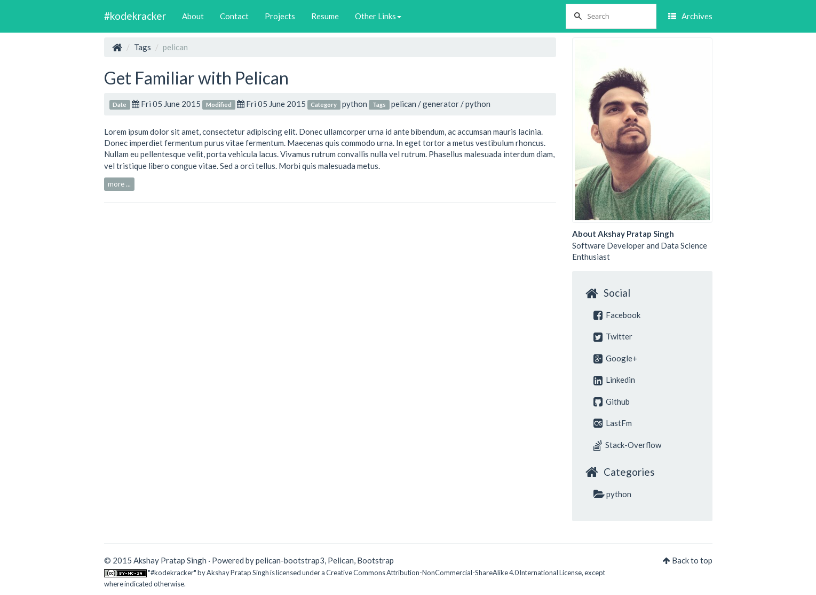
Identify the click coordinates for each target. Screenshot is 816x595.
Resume (325, 16)
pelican (403, 104)
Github (611, 401)
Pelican (341, 560)
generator (441, 104)
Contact (234, 16)
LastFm (612, 423)
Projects (280, 16)
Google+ (615, 358)
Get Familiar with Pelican (196, 77)
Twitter (612, 336)
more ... (119, 184)
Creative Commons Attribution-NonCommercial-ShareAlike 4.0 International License (454, 572)
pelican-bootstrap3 (290, 560)
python (354, 104)
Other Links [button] (378, 16)
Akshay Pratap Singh (238, 572)
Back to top (692, 560)
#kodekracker (135, 16)
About (193, 16)
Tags (142, 47)
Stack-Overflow (627, 445)
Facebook (616, 315)
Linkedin (614, 379)
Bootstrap (375, 560)
